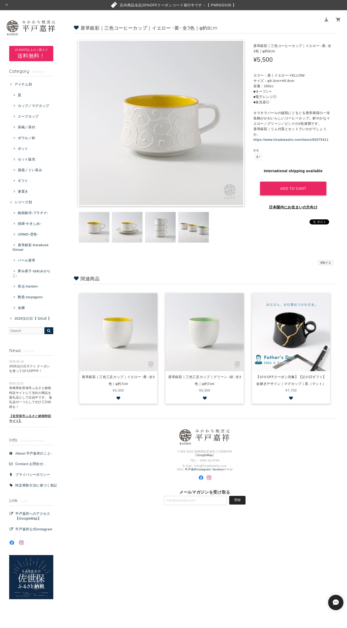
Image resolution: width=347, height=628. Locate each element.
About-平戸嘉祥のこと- (33, 453)
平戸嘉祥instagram (198, 469)
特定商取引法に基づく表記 (36, 485)
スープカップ (28, 116)
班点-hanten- (28, 286)
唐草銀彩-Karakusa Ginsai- (30, 247)
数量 (256, 150)
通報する (325, 262)
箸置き (23, 191)
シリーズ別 (23, 202)
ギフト (23, 181)
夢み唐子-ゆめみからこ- (31, 273)
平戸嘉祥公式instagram (33, 529)
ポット (23, 148)
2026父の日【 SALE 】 (33, 318)
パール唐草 (26, 260)
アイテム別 (23, 84)
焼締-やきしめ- (29, 223)
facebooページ (223, 469)
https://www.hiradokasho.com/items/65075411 (291, 140)
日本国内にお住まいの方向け (293, 207)
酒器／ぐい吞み (30, 170)
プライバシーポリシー (32, 474)
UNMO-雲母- (28, 234)
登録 (237, 500)
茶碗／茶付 (26, 127)
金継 (21, 308)
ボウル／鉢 (26, 138)
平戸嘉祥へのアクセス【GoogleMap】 (32, 516)
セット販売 (26, 159)
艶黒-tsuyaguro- (31, 297)
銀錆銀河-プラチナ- (33, 213)
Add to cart (293, 188)
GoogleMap (205, 455)
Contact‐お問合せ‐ (29, 464)
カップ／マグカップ (33, 106)
